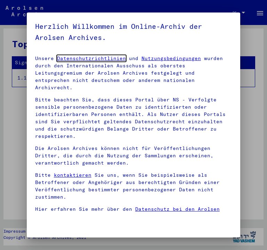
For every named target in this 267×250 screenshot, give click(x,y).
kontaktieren (72, 175)
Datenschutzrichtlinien (91, 58)
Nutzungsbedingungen (171, 58)
